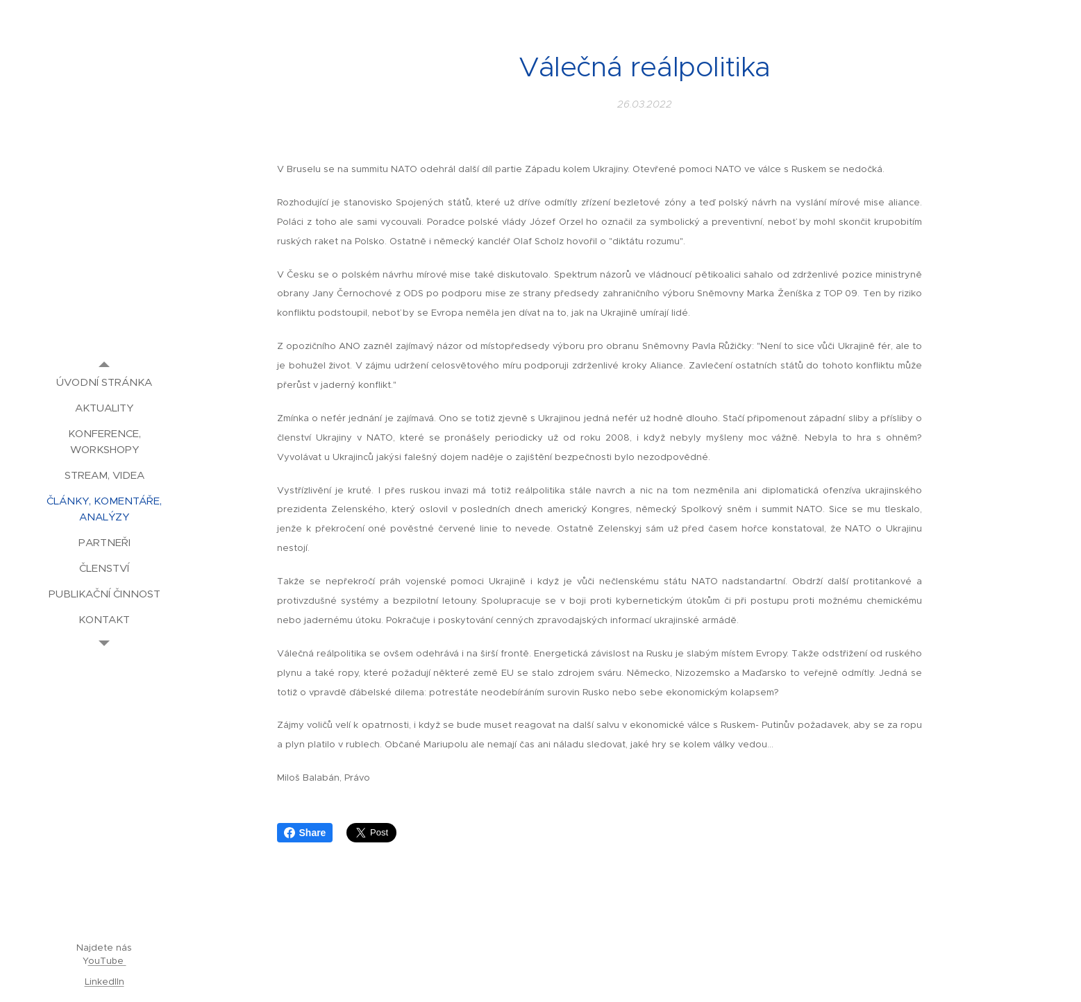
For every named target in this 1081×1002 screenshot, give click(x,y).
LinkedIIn (104, 981)
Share (305, 832)
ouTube (107, 961)
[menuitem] (104, 382)
